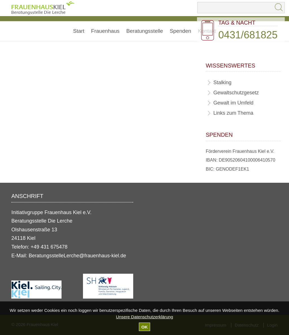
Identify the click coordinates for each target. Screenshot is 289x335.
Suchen (279, 7)
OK (144, 327)
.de (122, 255)
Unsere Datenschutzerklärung (144, 317)
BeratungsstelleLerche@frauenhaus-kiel (74, 255)
